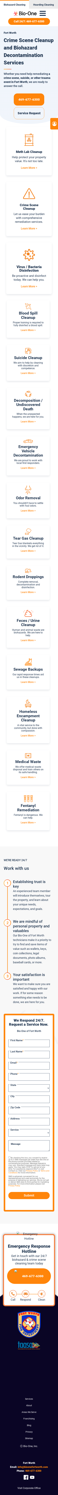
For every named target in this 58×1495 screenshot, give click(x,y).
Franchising (29, 1418)
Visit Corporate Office (29, 1488)
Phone (14, 1073)
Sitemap (29, 1438)
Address (15, 1118)
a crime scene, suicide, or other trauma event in (27, 78)
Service (14, 1129)
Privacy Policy (32, 1171)
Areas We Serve (29, 1412)
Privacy (29, 1432)
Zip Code (15, 1107)
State (13, 1085)
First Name (17, 1040)
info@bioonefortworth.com (33, 1467)
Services (29, 1399)
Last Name (17, 1051)
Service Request (29, 113)
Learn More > (29, 167)
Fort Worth (21, 82)
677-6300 (33, 1470)
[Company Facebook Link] (26, 1477)
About (29, 1405)
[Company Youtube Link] (32, 1477)
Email (14, 1062)
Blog (29, 1425)
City (12, 1096)
